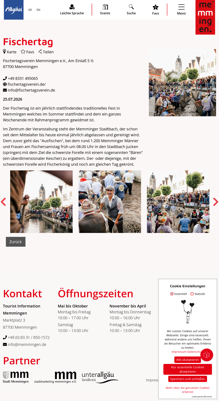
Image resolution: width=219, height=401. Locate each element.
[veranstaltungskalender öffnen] (105, 9)
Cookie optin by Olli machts (202, 396)
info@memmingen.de (24, 344)
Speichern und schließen (187, 379)
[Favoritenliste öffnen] (155, 9)
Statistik (200, 293)
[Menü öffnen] (181, 9)
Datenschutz (195, 352)
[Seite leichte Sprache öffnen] (72, 9)
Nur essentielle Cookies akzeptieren (187, 369)
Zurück (15, 241)
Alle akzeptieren (187, 360)
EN (38, 10)
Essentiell (180, 293)
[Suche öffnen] (131, 9)
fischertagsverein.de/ (27, 84)
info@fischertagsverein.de (31, 90)
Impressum (155, 380)
